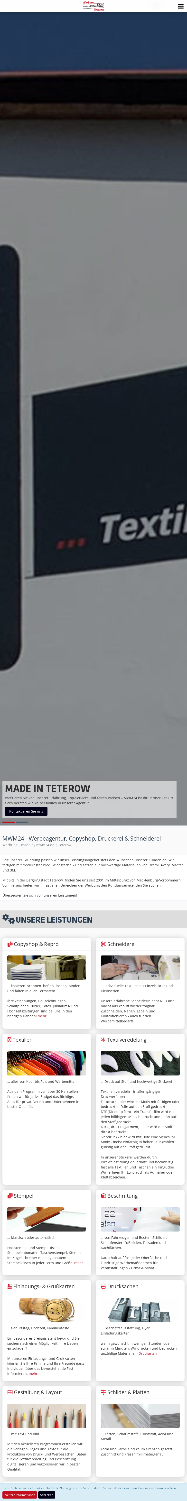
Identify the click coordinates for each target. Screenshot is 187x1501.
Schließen (46, 1495)
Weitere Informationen (19, 1495)
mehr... (43, 1016)
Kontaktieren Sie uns (26, 811)
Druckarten (148, 1353)
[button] (181, 6)
